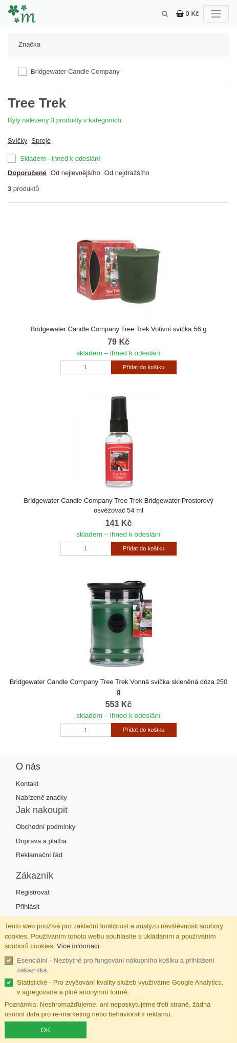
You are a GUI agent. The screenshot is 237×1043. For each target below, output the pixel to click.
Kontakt (27, 783)
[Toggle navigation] (216, 14)
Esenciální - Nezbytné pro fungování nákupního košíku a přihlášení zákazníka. (115, 965)
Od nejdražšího (126, 173)
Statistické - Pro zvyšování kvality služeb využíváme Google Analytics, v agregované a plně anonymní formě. (120, 987)
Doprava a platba (41, 841)
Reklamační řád (39, 855)
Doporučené (27, 173)
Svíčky (17, 140)
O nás (28, 766)
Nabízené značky (41, 797)
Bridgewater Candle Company (75, 71)
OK (46, 1030)
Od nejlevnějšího (75, 173)
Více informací (78, 946)
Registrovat (33, 892)
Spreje (41, 140)
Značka (29, 44)
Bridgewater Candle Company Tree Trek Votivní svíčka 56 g (119, 329)
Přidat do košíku (143, 367)
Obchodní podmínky (45, 827)
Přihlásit (27, 906)
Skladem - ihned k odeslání (60, 158)
